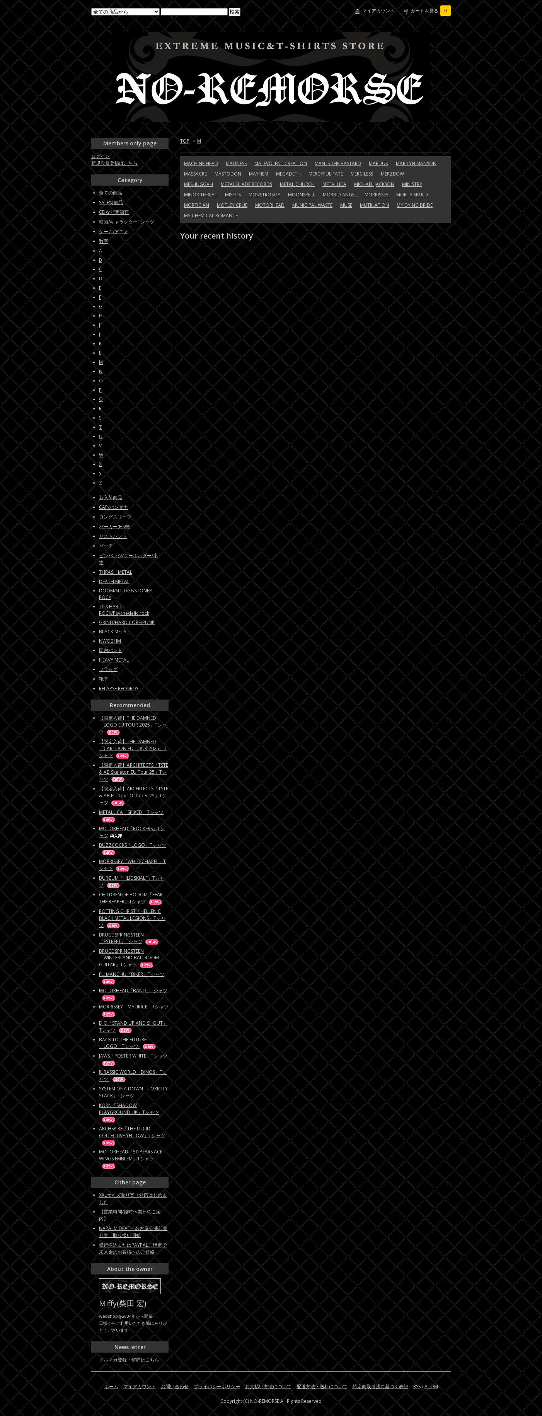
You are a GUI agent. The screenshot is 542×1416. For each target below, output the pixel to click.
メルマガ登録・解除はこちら (129, 1359)
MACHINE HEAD (201, 163)
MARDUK (378, 163)
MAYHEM (258, 174)
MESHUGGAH (198, 184)
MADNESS (236, 163)
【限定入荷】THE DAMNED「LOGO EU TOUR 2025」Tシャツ (133, 725)
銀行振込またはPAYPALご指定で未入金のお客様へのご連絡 (133, 1248)
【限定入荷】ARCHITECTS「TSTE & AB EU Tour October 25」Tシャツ (133, 795)
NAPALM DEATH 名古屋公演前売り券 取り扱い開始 (133, 1232)
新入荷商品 (110, 497)
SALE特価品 (111, 202)
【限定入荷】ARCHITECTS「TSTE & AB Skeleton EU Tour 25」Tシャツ (133, 772)
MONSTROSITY (264, 194)
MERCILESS (362, 174)
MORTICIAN (196, 205)
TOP (184, 141)
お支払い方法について (268, 1386)
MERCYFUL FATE (325, 174)
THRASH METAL (115, 572)
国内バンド (110, 650)
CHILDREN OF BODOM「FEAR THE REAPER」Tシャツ (131, 898)
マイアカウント (378, 10)
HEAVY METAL (114, 660)
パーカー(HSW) (114, 526)
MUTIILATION (374, 205)
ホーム (111, 1386)
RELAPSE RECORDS (118, 688)
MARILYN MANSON (416, 163)
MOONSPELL (301, 194)
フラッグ (108, 669)
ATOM (431, 1386)
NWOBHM (110, 641)
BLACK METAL (114, 631)
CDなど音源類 (114, 212)
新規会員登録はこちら (114, 163)
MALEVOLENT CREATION (280, 163)
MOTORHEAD (270, 205)
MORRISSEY (377, 194)
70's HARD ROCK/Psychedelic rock (124, 609)
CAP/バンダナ (113, 507)
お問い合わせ (175, 1386)
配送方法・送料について (322, 1386)
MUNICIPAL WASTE (312, 205)
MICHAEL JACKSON (374, 184)
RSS (417, 1386)
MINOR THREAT (200, 194)
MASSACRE (195, 174)
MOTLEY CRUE (232, 205)
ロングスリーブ (115, 517)
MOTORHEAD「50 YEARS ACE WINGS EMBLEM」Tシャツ (130, 1158)
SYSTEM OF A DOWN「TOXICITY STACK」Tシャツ (133, 1092)
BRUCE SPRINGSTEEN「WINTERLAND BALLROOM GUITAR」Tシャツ (129, 958)
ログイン (100, 156)
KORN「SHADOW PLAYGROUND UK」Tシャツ (129, 1112)
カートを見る (431, 10)
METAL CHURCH (297, 184)
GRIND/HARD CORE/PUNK (127, 622)
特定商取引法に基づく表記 (380, 1386)
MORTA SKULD (412, 194)
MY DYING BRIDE (415, 205)
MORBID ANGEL (340, 194)
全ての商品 (110, 192)
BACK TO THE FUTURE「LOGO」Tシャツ (128, 1042)
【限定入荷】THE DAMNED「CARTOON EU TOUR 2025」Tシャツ (133, 748)
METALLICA (334, 184)
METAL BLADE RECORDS (246, 184)
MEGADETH (288, 174)
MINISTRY (412, 184)
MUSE (346, 205)
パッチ (106, 546)
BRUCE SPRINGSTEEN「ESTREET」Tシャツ (129, 938)
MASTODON (228, 174)
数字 (103, 241)
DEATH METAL (114, 581)
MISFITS (233, 194)
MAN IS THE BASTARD (338, 163)
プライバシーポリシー (217, 1386)
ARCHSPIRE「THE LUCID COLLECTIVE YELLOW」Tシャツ (132, 1135)
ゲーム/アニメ (113, 231)
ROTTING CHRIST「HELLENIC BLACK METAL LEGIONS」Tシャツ (132, 918)
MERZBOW (392, 174)
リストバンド (113, 536)
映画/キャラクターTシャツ (126, 221)
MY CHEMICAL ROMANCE (211, 215)
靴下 (103, 679)
